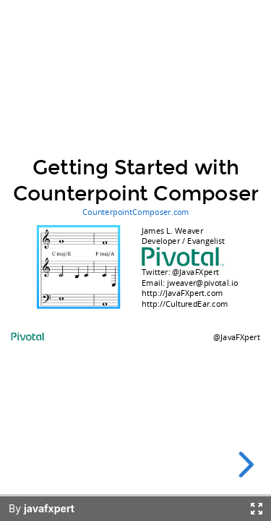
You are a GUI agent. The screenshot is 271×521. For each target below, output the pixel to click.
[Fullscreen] (256, 508)
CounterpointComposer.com (135, 211)
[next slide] (242, 465)
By (41, 508)
